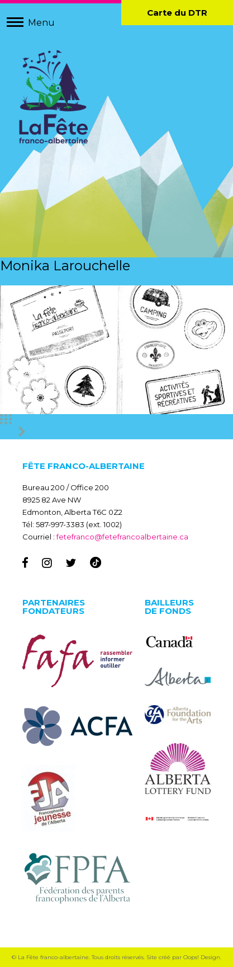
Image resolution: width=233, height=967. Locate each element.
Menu (41, 22)
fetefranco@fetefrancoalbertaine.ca (122, 536)
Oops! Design (201, 957)
